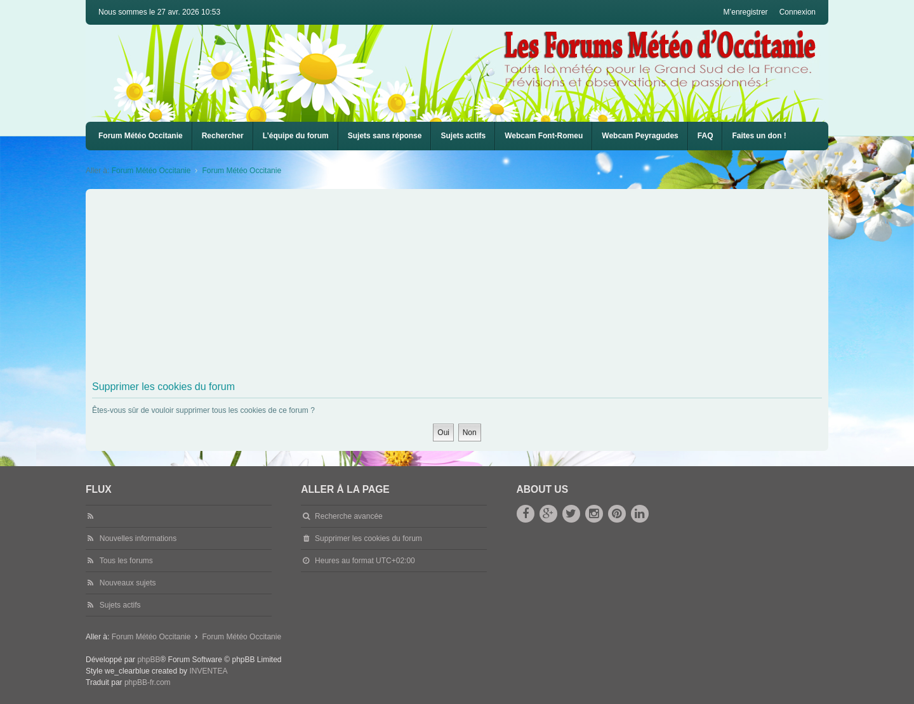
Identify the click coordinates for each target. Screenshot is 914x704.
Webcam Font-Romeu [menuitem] (544, 135)
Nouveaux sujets (128, 582)
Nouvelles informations (138, 538)
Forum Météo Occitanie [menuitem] (140, 135)
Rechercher (223, 135)
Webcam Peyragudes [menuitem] (640, 135)
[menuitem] (543, 136)
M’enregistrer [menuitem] (746, 12)
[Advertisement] (473, 287)
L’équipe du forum (296, 135)
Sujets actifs (463, 135)
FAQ (705, 135)
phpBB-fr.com (147, 682)
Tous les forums (126, 560)
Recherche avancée (349, 516)
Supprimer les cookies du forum (368, 538)
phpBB (148, 659)
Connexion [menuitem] (797, 12)
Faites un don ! (759, 135)
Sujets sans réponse (385, 135)
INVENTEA (208, 671)
